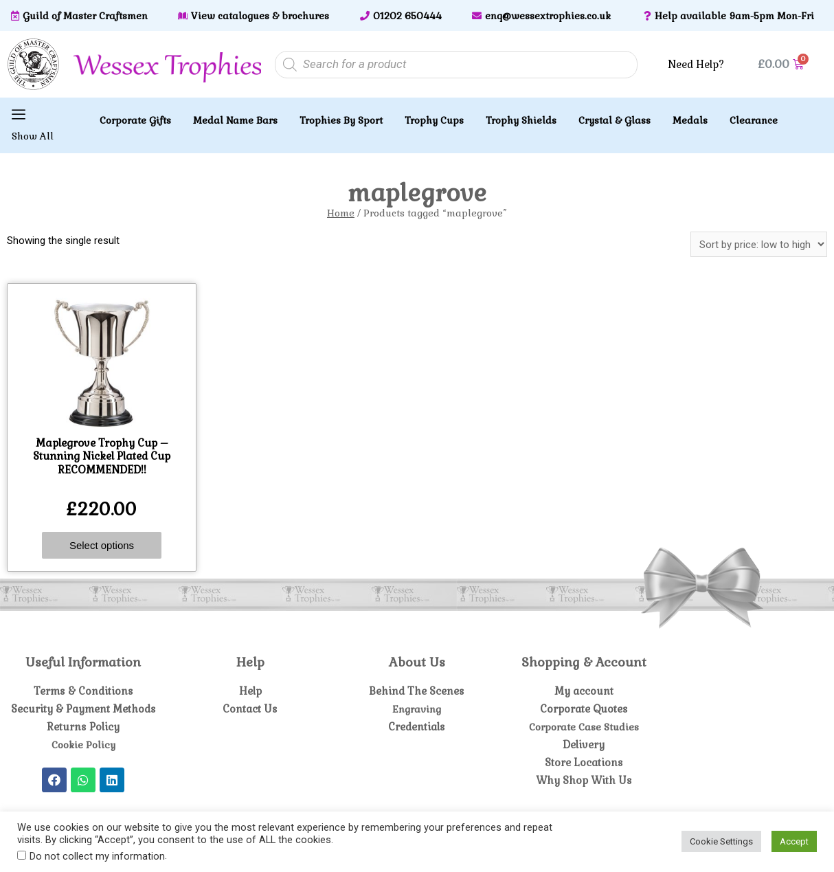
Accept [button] (794, 841)
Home (340, 213)
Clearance (754, 120)
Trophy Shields (521, 120)
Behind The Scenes (416, 690)
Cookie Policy (83, 744)
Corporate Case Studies (584, 726)
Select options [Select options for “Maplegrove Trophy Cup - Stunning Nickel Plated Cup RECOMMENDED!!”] (101, 545)
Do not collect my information (97, 856)
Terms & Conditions (83, 690)
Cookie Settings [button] (721, 841)
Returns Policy (83, 726)
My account (583, 690)
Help (250, 690)
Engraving (417, 708)
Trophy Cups (434, 120)
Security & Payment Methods (83, 708)
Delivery (584, 744)
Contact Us (250, 708)
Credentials (417, 726)
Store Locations (583, 762)
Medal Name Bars (235, 120)
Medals (690, 120)
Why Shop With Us (584, 780)
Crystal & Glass (614, 120)
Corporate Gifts (135, 120)
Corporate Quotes (583, 708)
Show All (33, 136)
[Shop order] (758, 244)
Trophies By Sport (341, 120)
